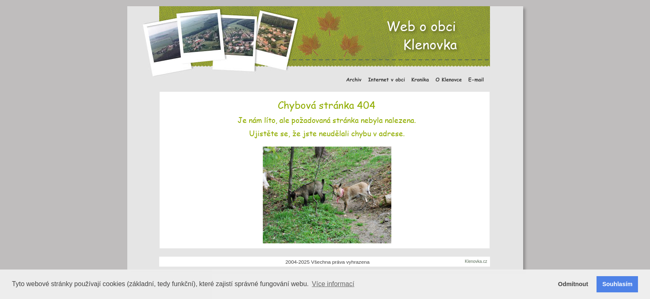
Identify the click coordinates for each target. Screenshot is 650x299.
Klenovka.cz (476, 261)
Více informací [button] (333, 283)
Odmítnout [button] (573, 284)
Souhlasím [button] (617, 284)
